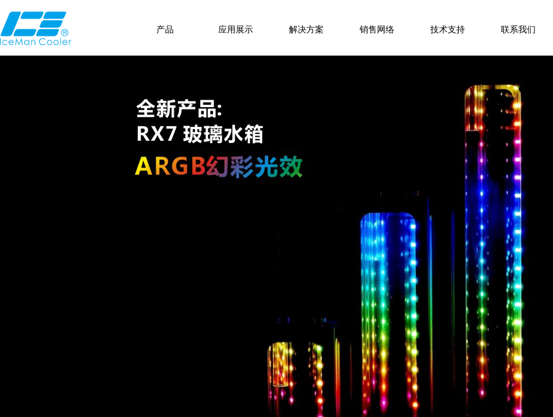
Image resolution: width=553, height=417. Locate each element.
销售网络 (377, 29)
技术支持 (447, 29)
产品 (165, 29)
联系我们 (518, 29)
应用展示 (235, 29)
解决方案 (306, 29)
